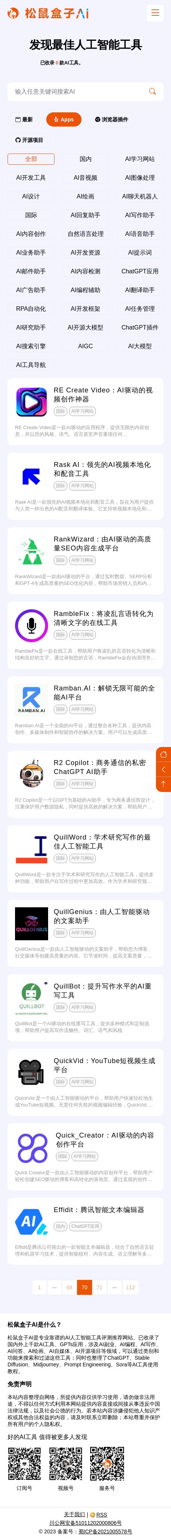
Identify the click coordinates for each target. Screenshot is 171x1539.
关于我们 (74, 1514)
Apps (64, 119)
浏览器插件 (111, 119)
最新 (24, 119)
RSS (98, 1515)
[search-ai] (75, 91)
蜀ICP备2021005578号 (105, 1532)
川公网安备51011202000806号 (85, 1523)
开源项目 (29, 140)
